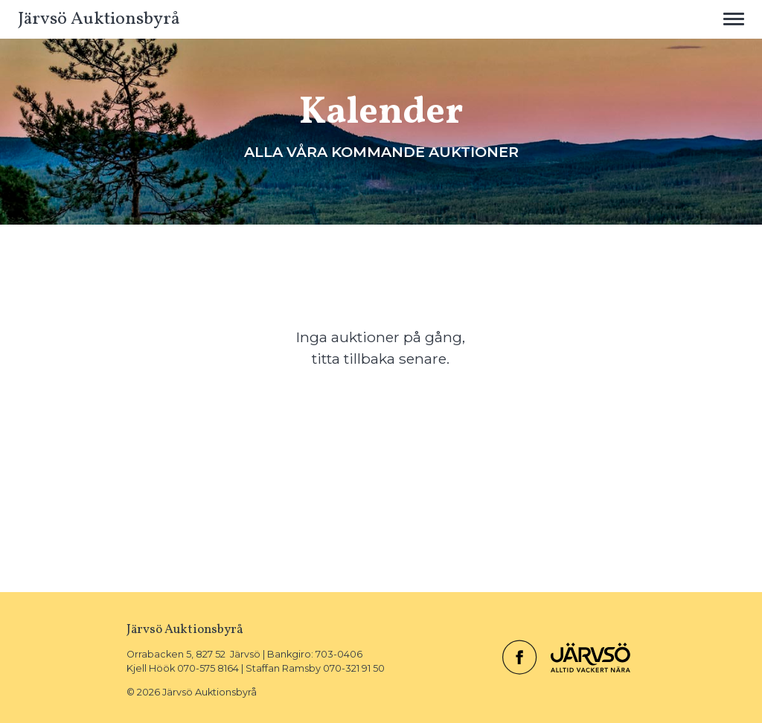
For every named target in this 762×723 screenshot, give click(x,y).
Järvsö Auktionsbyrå (99, 19)
